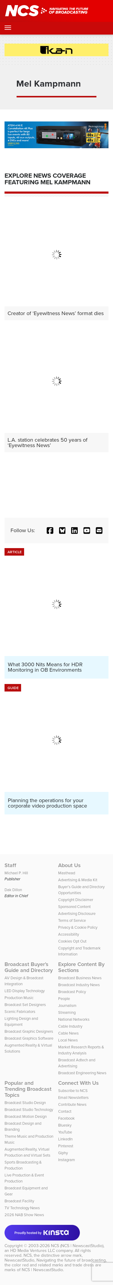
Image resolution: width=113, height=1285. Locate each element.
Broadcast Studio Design (25, 1103)
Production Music (19, 998)
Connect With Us (78, 1083)
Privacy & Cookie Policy (77, 927)
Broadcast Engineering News (82, 1073)
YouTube (65, 1132)
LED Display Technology (25, 991)
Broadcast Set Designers (25, 1004)
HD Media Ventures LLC (32, 1250)
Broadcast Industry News (79, 985)
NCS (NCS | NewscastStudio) (77, 1246)
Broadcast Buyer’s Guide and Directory (29, 967)
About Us (69, 865)
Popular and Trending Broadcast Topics (28, 1089)
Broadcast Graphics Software (29, 1038)
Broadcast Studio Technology (29, 1109)
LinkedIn (65, 1139)
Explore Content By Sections (81, 967)
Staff (10, 865)
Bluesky (64, 1125)
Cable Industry (70, 1026)
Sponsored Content (74, 906)
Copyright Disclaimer (75, 900)
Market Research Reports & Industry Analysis (81, 1050)
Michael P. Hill (16, 873)
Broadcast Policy (72, 992)
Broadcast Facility (19, 1201)
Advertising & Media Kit (77, 880)
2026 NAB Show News (24, 1215)
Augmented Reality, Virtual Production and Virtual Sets (27, 1152)
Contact (64, 1111)
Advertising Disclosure (77, 913)
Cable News (68, 1033)
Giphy (63, 1153)
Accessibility (68, 934)
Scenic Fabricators (20, 1011)
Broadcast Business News (80, 978)
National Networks (73, 1019)
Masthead (66, 873)
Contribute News (72, 1104)
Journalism (67, 1005)
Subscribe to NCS (73, 1090)
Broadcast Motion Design (26, 1116)
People (64, 998)
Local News (68, 1040)
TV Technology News (22, 1208)
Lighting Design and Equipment (21, 1021)
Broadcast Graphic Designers (29, 1031)
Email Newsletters (73, 1097)
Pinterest (65, 1146)
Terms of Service (72, 920)
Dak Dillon (13, 890)
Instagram (66, 1160)
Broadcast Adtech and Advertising (76, 1063)
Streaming (67, 1012)
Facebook (66, 1118)
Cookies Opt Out (72, 941)
